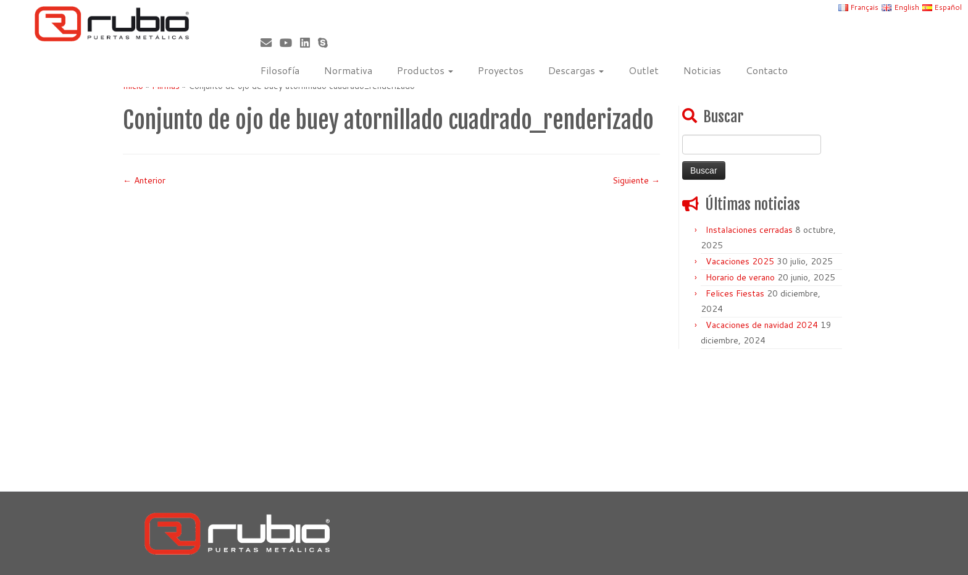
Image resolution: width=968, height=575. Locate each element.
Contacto (767, 70)
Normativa (348, 70)
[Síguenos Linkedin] (309, 43)
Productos (425, 70)
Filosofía (280, 70)
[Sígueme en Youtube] (290, 43)
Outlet (643, 70)
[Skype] (327, 43)
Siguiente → (636, 180)
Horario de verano (740, 277)
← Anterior (144, 180)
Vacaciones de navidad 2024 (762, 325)
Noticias (702, 70)
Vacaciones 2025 (740, 261)
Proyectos (501, 70)
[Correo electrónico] (270, 43)
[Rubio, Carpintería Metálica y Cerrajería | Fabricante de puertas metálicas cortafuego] (111, 23)
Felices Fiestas (735, 293)
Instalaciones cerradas (749, 230)
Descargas (576, 70)
